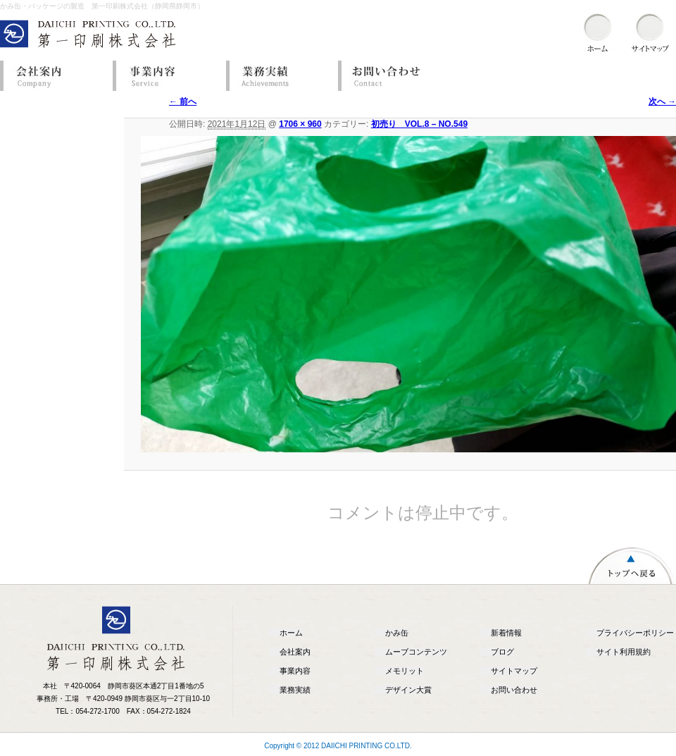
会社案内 (53, 76)
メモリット (404, 671)
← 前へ (182, 101)
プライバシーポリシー (635, 632)
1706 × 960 (300, 124)
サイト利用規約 (623, 651)
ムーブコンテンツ (416, 651)
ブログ (502, 651)
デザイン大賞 (408, 690)
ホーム (291, 632)
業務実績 (278, 76)
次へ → (662, 101)
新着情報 (506, 632)
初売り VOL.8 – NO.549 (419, 124)
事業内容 (165, 76)
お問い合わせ (391, 76)
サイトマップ (514, 671)
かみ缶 (396, 632)
